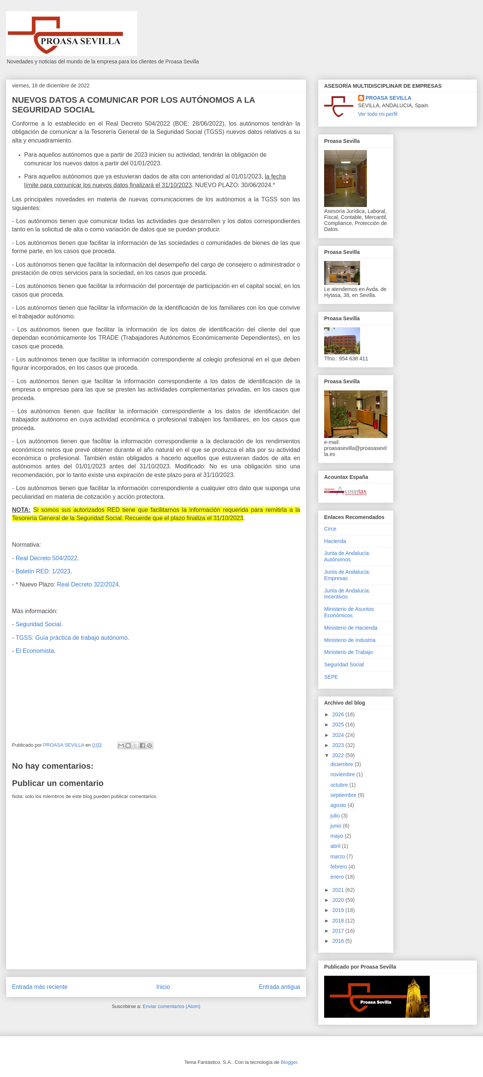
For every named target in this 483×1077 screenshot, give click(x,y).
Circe (330, 529)
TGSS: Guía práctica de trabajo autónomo (71, 637)
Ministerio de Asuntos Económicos (349, 612)
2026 (338, 714)
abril (336, 846)
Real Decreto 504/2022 (47, 558)
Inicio (163, 987)
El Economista (35, 651)
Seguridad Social (38, 624)
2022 (338, 755)
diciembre (342, 764)
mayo (337, 836)
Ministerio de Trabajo (348, 652)
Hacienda (335, 541)
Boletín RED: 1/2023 (43, 571)
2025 (338, 725)
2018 (338, 921)
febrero (339, 867)
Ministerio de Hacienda (350, 628)
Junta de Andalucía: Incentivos (347, 594)
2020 (338, 900)
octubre (340, 785)
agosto (339, 805)
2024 (338, 735)
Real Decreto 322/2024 (88, 584)
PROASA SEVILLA (388, 98)
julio (335, 816)
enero (337, 877)
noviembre (343, 774)
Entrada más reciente (39, 987)
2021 (338, 890)
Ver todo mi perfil (378, 114)
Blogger (289, 1062)
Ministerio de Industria (349, 640)
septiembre (344, 795)
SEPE (331, 677)
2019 (338, 910)
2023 (338, 745)
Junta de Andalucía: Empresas (347, 575)
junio (336, 826)
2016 (338, 941)
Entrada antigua (279, 987)
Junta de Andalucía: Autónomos (347, 556)
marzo (338, 857)
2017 (338, 931)
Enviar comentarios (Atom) (171, 1006)
